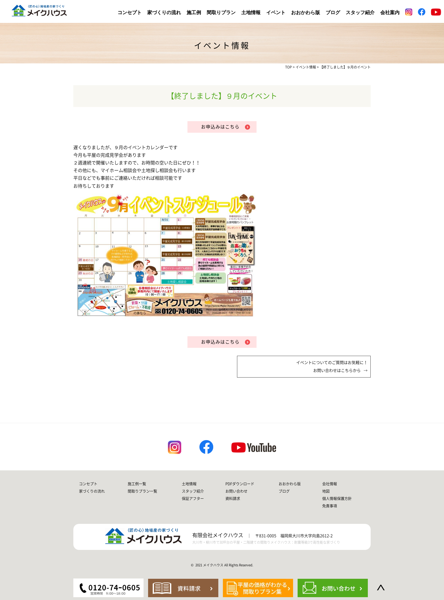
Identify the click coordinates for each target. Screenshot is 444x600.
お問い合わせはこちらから (337, 370)
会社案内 (390, 12)
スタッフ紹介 (360, 12)
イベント (275, 12)
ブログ (333, 12)
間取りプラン (221, 12)
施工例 (194, 12)
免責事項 (329, 506)
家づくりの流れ (164, 12)
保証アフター (193, 498)
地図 (326, 491)
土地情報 (251, 12)
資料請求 (232, 498)
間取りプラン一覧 (142, 491)
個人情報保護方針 (337, 498)
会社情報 (329, 484)
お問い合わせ (236, 491)
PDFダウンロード (239, 484)
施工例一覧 (137, 484)
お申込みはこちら (220, 127)
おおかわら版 (305, 12)
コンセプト (130, 12)
